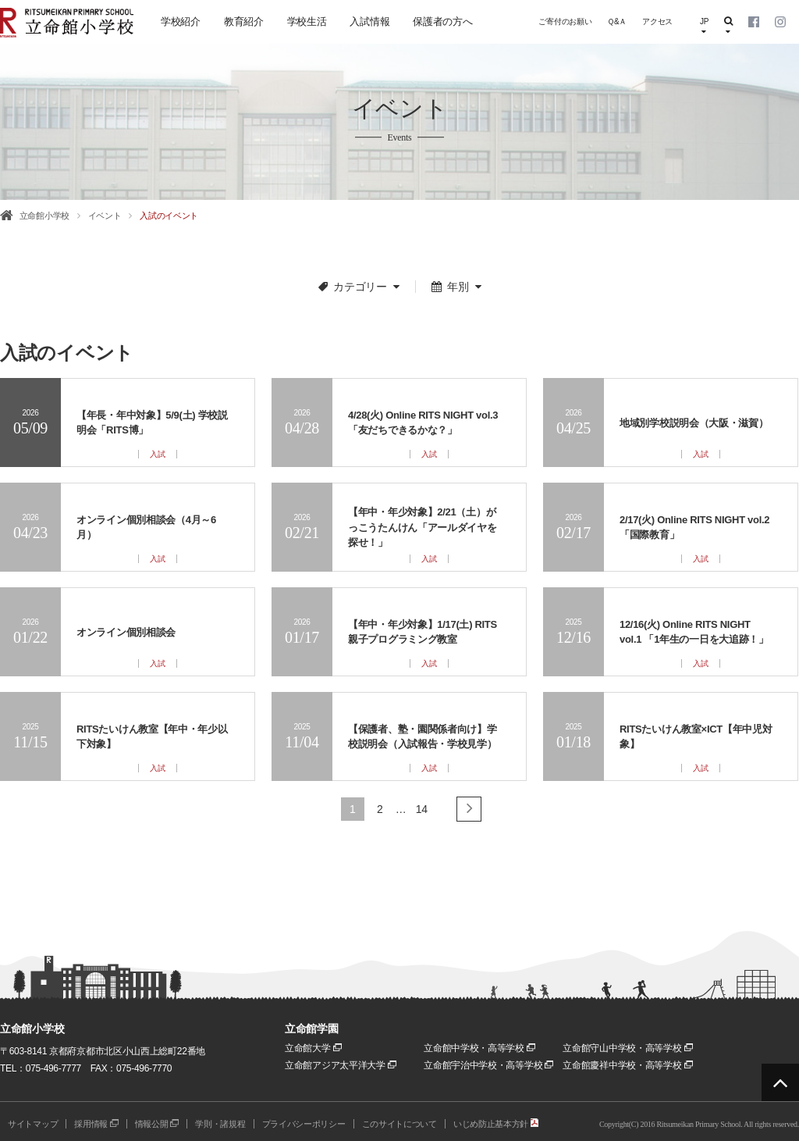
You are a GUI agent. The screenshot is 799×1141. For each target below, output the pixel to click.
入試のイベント (169, 215)
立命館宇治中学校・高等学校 (488, 1065)
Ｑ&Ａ (617, 21)
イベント (105, 215)
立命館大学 (313, 1048)
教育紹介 (244, 21)
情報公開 (157, 1124)
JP (704, 26)
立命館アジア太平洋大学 (340, 1065)
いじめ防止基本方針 (495, 1124)
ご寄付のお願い (564, 21)
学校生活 (307, 21)
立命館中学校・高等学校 (479, 1048)
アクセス (657, 21)
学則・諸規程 (220, 1124)
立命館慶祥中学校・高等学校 (627, 1065)
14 (422, 809)
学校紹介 (181, 21)
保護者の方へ (442, 21)
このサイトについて (399, 1124)
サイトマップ (33, 1124)
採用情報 (96, 1124)
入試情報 (369, 21)
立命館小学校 (44, 215)
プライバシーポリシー (304, 1124)
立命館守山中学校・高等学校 (627, 1048)
